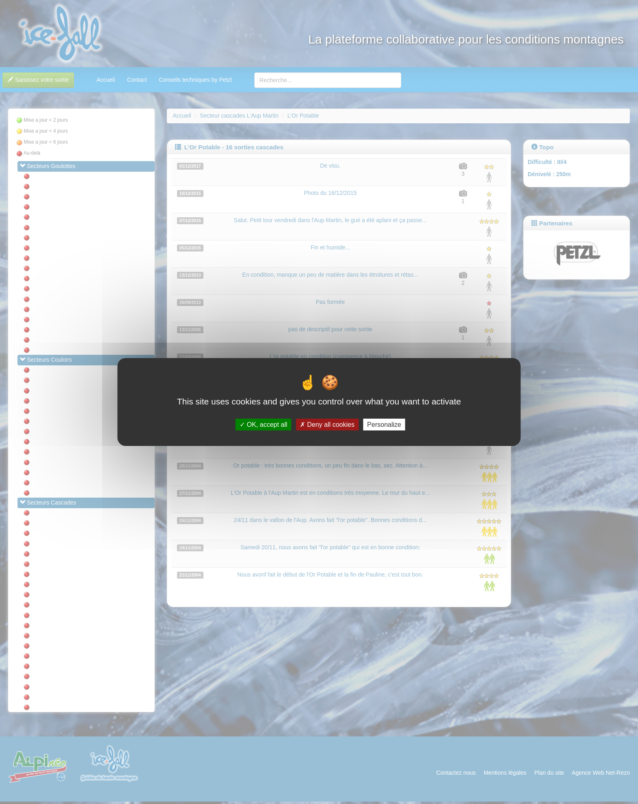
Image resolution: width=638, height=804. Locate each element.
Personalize (384, 424)
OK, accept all (263, 424)
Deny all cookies (327, 424)
